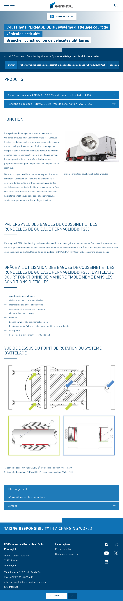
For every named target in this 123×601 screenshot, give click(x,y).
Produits (10, 64)
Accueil (7, 56)
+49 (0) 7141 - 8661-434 (29, 572)
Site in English (57, 595)
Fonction (23, 64)
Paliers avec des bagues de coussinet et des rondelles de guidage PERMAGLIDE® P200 (75, 64)
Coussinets (19, 56)
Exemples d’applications (38, 56)
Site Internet (11, 586)
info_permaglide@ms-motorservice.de (25, 581)
